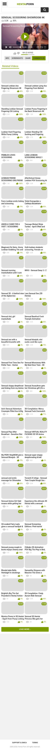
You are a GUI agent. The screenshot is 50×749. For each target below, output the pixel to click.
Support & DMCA (19, 743)
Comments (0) (39, 58)
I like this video (14, 53)
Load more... (25, 629)
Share (28, 58)
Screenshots (17, 58)
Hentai (25, 4)
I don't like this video (18, 53)
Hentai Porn (22, 747)
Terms (35, 743)
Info (7, 58)
